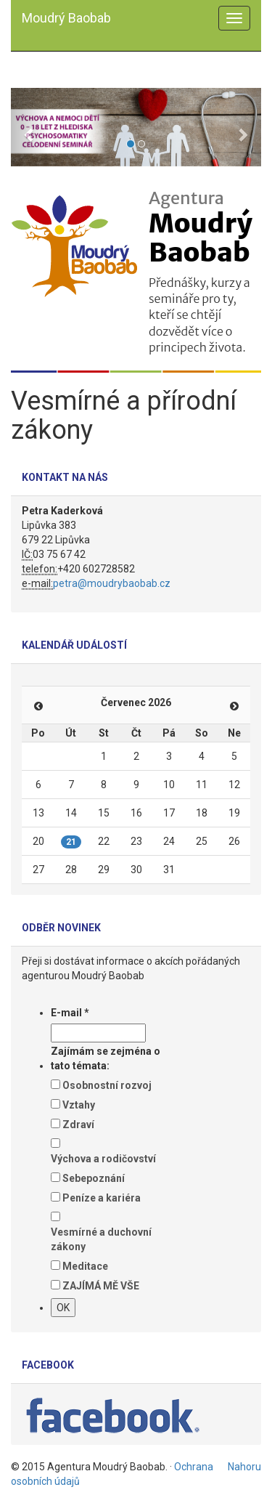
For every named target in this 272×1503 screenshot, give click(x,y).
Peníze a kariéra (101, 1198)
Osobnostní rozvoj (107, 1085)
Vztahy (78, 1105)
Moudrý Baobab (66, 17)
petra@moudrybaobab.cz (111, 583)
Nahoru (244, 1466)
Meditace (85, 1266)
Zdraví (78, 1124)
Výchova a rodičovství (103, 1158)
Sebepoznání (93, 1178)
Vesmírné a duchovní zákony (101, 1239)
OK (63, 1307)
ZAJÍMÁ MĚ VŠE (100, 1286)
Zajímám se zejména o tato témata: (105, 1058)
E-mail (70, 1012)
